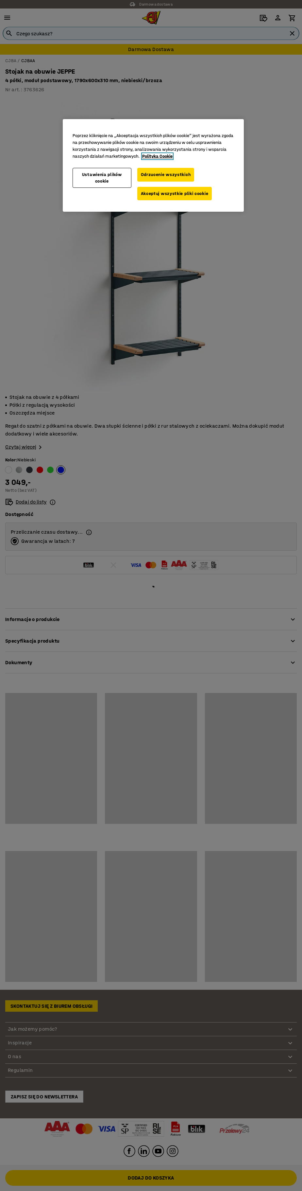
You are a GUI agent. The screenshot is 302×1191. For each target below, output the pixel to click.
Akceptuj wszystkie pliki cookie (175, 193)
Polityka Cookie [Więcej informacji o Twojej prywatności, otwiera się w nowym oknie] (157, 156)
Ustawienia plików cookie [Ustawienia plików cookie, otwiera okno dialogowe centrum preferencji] (102, 178)
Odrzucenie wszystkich (166, 174)
